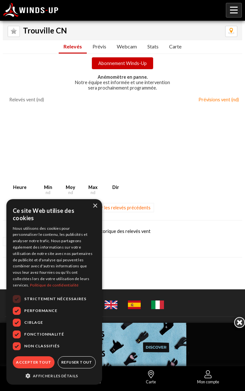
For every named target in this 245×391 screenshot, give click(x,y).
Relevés (72, 46)
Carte (175, 46)
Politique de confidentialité (54, 285)
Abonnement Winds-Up (122, 63)
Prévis (99, 46)
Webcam (127, 46)
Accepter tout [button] (33, 362)
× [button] (95, 206)
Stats (153, 46)
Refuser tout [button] (76, 362)
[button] (54, 375)
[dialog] (54, 292)
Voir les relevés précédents (123, 207)
